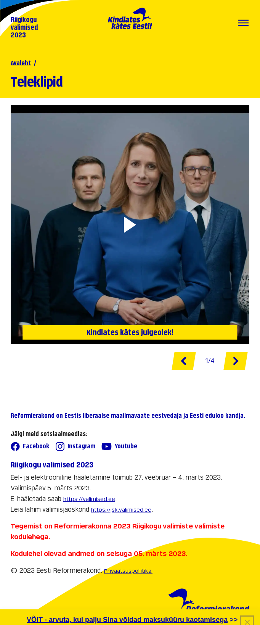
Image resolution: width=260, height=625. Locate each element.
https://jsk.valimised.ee (121, 509)
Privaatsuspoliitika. (128, 570)
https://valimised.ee (89, 499)
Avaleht (21, 63)
